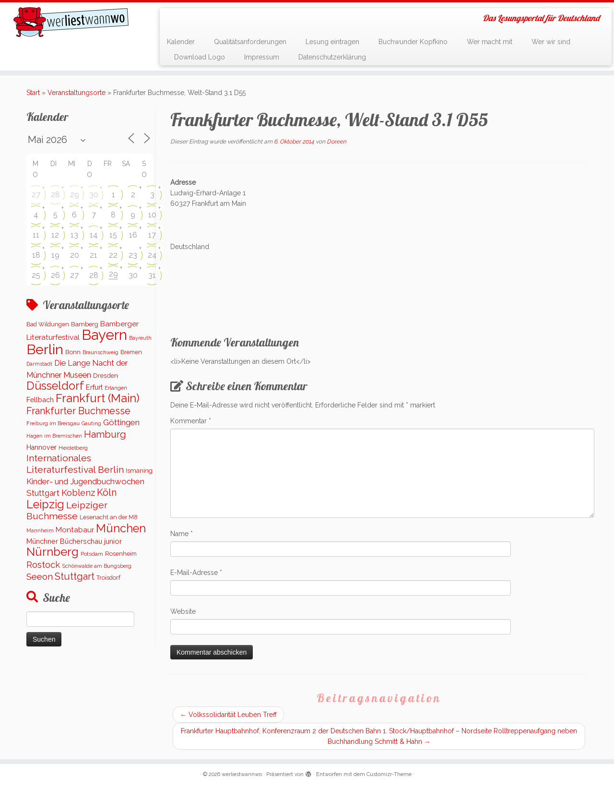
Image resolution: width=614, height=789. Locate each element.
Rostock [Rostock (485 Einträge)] (43, 565)
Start (33, 92)
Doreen (336, 141)
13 (74, 234)
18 (36, 255)
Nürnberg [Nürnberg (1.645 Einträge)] (52, 552)
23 (133, 255)
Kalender (181, 42)
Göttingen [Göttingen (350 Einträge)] (121, 422)
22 (113, 255)
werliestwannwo (242, 774)
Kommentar (190, 421)
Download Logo (199, 57)
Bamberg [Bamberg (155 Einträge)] (84, 324)
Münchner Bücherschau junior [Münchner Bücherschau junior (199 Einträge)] (74, 541)
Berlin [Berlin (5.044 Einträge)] (44, 349)
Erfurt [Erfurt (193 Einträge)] (94, 387)
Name (181, 534)
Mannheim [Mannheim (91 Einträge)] (40, 530)
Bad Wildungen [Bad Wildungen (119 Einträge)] (47, 324)
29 (74, 194)
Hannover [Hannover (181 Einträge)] (41, 447)
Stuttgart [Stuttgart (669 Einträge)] (74, 576)
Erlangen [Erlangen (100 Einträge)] (116, 387)
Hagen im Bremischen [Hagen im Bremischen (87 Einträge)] (54, 436)
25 (36, 275)
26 (55, 275)
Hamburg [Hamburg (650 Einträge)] (105, 434)
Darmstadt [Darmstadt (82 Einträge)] (39, 364)
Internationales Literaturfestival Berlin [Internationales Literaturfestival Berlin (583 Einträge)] (75, 464)
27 (36, 194)
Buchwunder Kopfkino (413, 42)
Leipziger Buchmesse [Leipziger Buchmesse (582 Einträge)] (66, 511)
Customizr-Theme (389, 774)
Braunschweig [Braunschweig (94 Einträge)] (100, 352)
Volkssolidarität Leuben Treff (228, 714)
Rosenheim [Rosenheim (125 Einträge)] (121, 553)
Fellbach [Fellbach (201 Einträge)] (40, 399)
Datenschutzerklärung (332, 57)
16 (133, 234)
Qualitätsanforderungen (250, 42)
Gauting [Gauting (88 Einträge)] (91, 423)
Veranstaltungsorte (76, 92)
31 (152, 275)
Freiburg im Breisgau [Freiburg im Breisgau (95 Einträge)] (53, 423)
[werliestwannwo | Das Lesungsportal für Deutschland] (71, 22)
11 (36, 234)
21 (93, 255)
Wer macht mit (489, 42)
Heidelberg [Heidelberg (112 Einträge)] (73, 447)
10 (152, 214)
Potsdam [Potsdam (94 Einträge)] (92, 553)
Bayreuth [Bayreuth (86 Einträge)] (140, 338)
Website (183, 611)
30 (93, 194)
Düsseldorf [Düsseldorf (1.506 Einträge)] (55, 386)
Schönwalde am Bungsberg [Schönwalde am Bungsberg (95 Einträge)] (96, 565)
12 (55, 234)
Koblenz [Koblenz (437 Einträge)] (78, 493)
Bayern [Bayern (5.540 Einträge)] (104, 334)
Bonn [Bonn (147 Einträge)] (73, 352)
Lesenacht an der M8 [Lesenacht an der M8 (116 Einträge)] (109, 517)
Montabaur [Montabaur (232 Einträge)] (75, 530)
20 (74, 255)
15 (113, 234)
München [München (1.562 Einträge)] (121, 528)
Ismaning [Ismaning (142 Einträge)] (139, 470)
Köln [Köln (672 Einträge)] (107, 492)
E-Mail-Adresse (196, 572)
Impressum (261, 57)
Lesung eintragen (332, 42)
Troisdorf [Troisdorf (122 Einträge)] (108, 577)
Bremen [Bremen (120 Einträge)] (131, 352)
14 (94, 234)
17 (152, 234)
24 (152, 255)
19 (55, 255)
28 (55, 194)
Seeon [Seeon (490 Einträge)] (39, 577)
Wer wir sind (550, 42)
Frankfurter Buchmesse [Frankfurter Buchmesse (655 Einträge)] (78, 411)
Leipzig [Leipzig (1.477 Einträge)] (45, 504)
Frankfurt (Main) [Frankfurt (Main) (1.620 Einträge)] (98, 398)
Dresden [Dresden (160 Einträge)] (105, 375)
